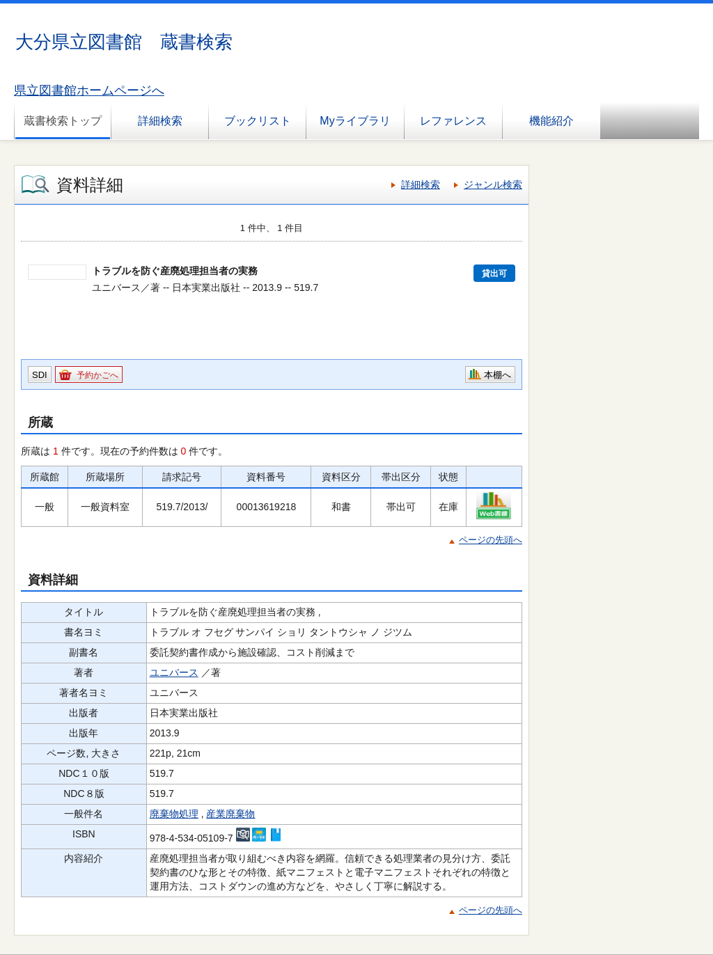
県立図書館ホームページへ (89, 90)
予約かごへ (97, 375)
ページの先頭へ (490, 540)
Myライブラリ (355, 121)
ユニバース (174, 672)
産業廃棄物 (230, 813)
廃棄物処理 (174, 813)
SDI (39, 375)
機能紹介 (551, 121)
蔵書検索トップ (63, 121)
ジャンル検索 (493, 184)
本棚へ (497, 375)
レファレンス (453, 121)
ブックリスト (257, 121)
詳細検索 (160, 121)
